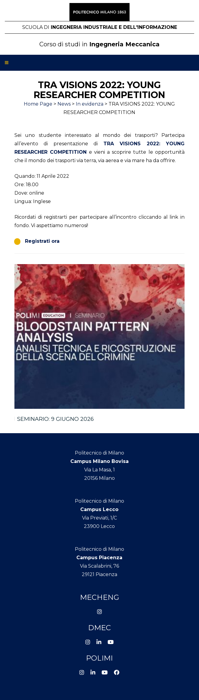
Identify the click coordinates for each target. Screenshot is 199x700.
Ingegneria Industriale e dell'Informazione (99, 27)
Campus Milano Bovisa (99, 461)
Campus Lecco (99, 509)
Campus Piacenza (99, 557)
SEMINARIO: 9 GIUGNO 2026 (55, 419)
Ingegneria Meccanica (99, 44)
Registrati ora (42, 241)
